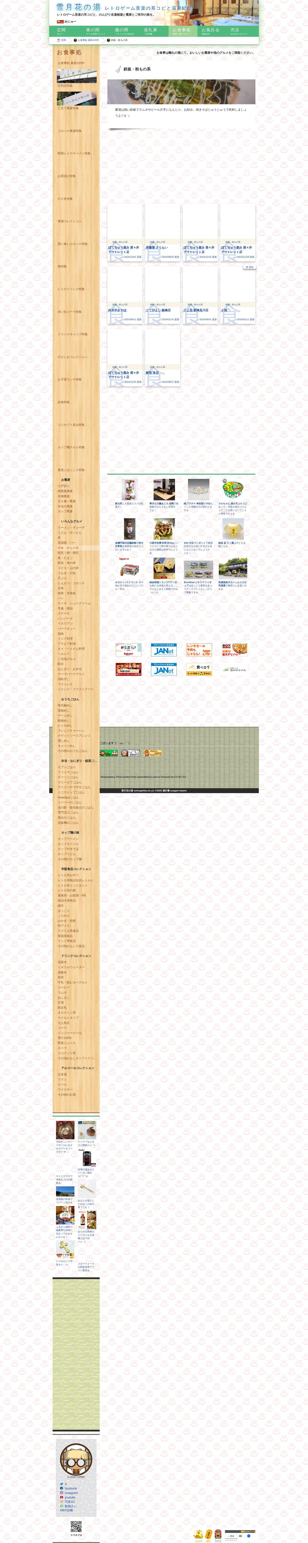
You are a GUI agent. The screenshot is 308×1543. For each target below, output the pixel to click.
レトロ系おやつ (68, 875)
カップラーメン (68, 838)
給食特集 (64, 402)
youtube (70, 1497)
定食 (61, 588)
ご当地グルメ (67, 659)
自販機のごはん (68, 822)
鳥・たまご (65, 558)
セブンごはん (67, 767)
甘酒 (61, 1002)
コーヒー (64, 987)
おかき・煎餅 (67, 920)
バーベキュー (67, 628)
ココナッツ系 (67, 1053)
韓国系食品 (65, 936)
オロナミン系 (67, 1012)
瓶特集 (62, 266)
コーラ (62, 1027)
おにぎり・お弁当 (70, 669)
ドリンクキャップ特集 (73, 334)
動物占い (71, 1506)
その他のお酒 (67, 1094)
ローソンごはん (68, 777)
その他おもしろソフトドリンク (79, 1058)
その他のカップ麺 (70, 859)
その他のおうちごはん (73, 750)
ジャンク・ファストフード (76, 689)
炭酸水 (62, 972)
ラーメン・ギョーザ (71, 527)
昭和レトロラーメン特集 (74, 153)
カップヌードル (68, 844)
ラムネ (62, 992)
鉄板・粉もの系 (68, 548)
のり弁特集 (65, 198)
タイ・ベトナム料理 (71, 648)
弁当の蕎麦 (65, 506)
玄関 (63, 40)
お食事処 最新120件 (88, 40)
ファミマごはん (68, 772)
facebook (71, 1488)
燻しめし (64, 740)
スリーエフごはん (70, 782)
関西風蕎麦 (65, 491)
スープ (62, 1048)
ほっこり (64, 910)
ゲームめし (65, 715)
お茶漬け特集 (67, 176)
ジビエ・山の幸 (68, 568)
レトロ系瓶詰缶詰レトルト (76, 880)
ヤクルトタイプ (68, 1017)
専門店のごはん (68, 812)
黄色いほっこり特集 (71, 470)
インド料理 (65, 638)
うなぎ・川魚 (67, 573)
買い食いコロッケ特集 (73, 244)
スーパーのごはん (70, 802)
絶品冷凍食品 (67, 900)
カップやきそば (68, 848)
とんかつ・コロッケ (71, 583)
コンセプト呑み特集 (71, 424)
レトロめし (65, 725)
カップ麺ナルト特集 (71, 447)
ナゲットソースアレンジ (74, 735)
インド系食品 (67, 941)
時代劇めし (65, 705)
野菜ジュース (67, 1043)
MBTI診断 (66, 1510)
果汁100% (64, 1038)
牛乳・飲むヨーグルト (73, 982)
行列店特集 (65, 85)
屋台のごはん (67, 817)
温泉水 (62, 962)
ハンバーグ (65, 618)
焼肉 (61, 633)
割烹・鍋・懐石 (68, 552)
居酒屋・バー (67, 542)
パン (61, 598)
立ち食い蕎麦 (67, 501)
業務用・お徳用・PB (72, 895)
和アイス (64, 925)
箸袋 (251, 267)
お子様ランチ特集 (70, 379)
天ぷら (62, 578)
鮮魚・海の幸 (67, 562)
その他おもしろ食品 (71, 946)
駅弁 (61, 664)
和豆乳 (62, 1007)
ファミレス (65, 684)
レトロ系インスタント (73, 885)
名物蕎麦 (64, 496)
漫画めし (64, 710)
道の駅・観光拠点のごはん (76, 807)
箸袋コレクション (70, 221)
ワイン (62, 1079)
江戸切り (64, 486)
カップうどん (67, 854)
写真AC (70, 1501)
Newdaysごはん (68, 797)
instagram (71, 1493)
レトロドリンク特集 (71, 289)
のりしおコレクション (73, 357)
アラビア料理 (67, 643)
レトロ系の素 (67, 890)
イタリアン (65, 623)
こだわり (64, 915)
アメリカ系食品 (68, 930)
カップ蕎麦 (65, 511)
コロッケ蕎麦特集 (70, 131)
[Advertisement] (76, 1354)
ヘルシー (64, 653)
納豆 (61, 905)
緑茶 (61, 977)
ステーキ (64, 613)
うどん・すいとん (70, 532)
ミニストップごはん (71, 792)
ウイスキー (65, 1089)
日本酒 (62, 1074)
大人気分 (64, 1023)
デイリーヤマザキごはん (74, 787)
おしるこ (64, 997)
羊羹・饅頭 (65, 608)
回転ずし (64, 679)
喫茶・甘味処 (67, 593)
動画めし (64, 720)
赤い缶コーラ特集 (70, 311)
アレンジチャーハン (71, 730)
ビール (62, 1084)
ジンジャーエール (70, 1033)
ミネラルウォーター (71, 967)
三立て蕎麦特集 (68, 108)
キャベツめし (67, 746)
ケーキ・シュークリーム (74, 603)
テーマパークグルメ (71, 674)
